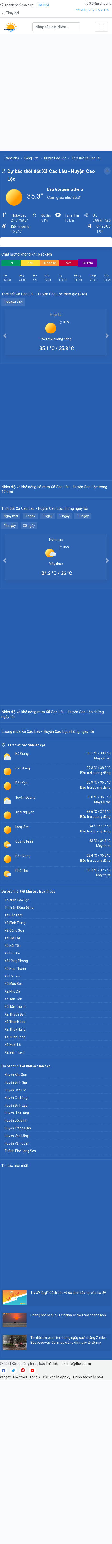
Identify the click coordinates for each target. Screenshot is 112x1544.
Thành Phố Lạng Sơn (20, 1315)
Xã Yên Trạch (15, 1216)
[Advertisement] (56, 92)
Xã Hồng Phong (16, 1125)
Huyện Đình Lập (16, 1269)
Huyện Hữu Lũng (17, 1277)
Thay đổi (10, 13)
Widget (5, 1541)
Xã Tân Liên (13, 1163)
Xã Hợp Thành (15, 1132)
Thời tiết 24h (13, 302)
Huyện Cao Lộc (55, 158)
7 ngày (65, 571)
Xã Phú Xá (12, 1155)
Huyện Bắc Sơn (16, 1238)
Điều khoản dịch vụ (57, 1541)
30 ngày (29, 580)
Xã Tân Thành (15, 1170)
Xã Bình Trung (15, 1087)
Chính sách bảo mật (88, 1541)
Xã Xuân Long (15, 1201)
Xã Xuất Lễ (13, 1209)
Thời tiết (52, 1527)
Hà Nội (43, 5)
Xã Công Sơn (14, 1094)
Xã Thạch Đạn (15, 1178)
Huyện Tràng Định (18, 1292)
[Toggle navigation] (101, 27)
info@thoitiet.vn (77, 1527)
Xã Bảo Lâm (14, 1079)
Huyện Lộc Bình (16, 1284)
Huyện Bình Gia (16, 1246)
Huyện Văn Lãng (17, 1300)
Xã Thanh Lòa (15, 1186)
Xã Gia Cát (12, 1102)
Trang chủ (11, 158)
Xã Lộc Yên (13, 1140)
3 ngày (30, 571)
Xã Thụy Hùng (15, 1193)
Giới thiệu (20, 1541)
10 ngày (83, 571)
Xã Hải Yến (13, 1109)
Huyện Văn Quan (17, 1307)
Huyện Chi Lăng (16, 1261)
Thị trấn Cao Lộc (17, 1064)
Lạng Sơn (31, 158)
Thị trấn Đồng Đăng (19, 1071)
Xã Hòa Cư (12, 1117)
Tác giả (34, 1541)
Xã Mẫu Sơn (14, 1147)
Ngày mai (11, 571)
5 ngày (47, 571)
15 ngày (10, 580)
